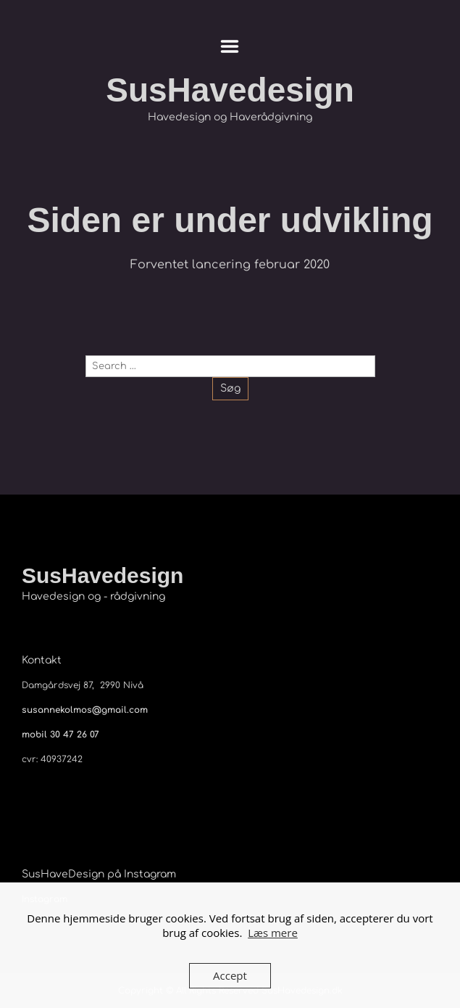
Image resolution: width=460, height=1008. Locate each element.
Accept (230, 975)
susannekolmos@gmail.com (85, 710)
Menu (230, 46)
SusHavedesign (230, 90)
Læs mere (273, 932)
